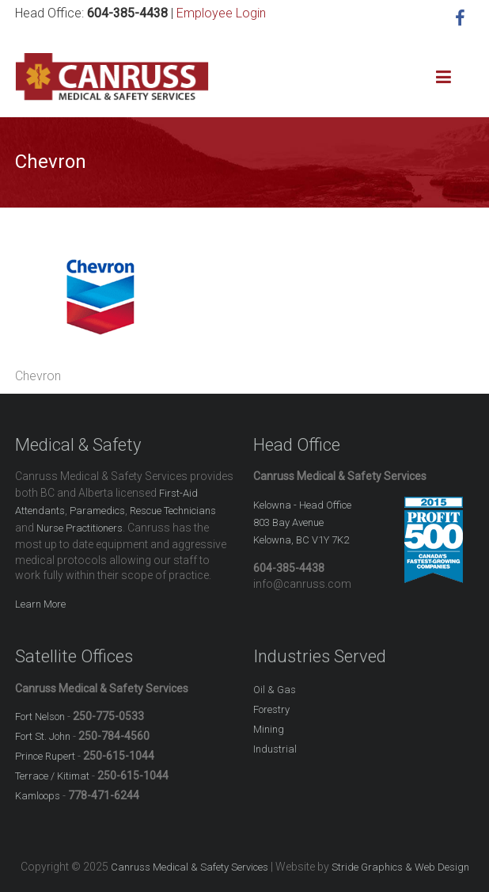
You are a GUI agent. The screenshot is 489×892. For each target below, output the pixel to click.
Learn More (40, 604)
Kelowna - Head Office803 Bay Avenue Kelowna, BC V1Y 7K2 (302, 522)
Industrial (275, 749)
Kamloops (37, 796)
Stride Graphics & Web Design (400, 867)
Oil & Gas (274, 690)
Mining (268, 729)
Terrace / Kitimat (52, 776)
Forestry (271, 709)
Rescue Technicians (173, 511)
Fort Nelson (40, 716)
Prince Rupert (45, 756)
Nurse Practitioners (79, 528)
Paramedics (97, 511)
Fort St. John (42, 736)
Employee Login (221, 13)
